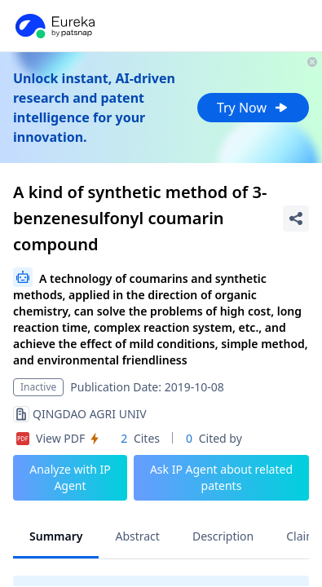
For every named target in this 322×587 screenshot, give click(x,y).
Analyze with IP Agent (70, 477)
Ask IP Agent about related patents (221, 477)
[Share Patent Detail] (296, 218)
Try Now (253, 108)
